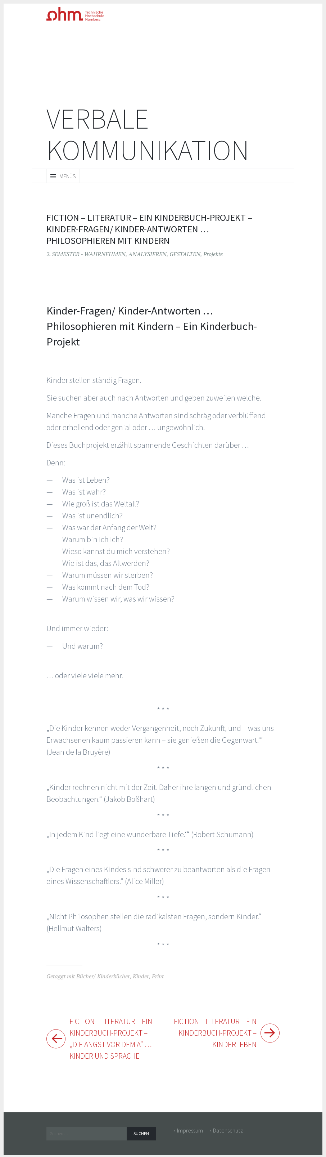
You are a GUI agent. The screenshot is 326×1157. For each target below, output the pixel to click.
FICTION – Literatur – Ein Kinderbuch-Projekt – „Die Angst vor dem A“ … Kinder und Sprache (112, 1039)
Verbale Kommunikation (147, 134)
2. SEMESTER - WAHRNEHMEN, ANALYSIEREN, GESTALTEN (123, 254)
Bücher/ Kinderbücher (103, 976)
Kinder (141, 976)
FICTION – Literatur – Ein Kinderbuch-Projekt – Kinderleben (213, 1033)
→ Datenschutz (224, 1131)
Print (158, 976)
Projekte (213, 254)
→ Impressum (186, 1131)
